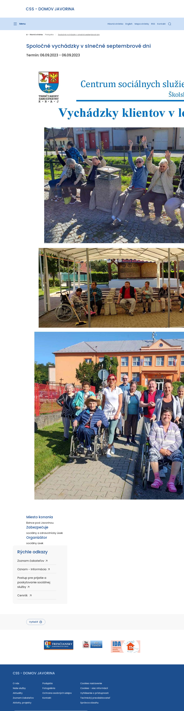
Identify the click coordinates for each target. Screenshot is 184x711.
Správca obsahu (89, 702)
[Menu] (19, 24)
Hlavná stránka (115, 23)
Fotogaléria (48, 688)
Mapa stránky (142, 23)
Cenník (22, 595)
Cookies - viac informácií (94, 688)
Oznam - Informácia (31, 569)
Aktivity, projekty (22, 702)
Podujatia (49, 35)
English (128, 23)
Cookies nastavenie (91, 683)
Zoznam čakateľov (30, 561)
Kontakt (161, 23)
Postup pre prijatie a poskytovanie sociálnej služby (33, 582)
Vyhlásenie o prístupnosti (94, 693)
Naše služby (19, 688)
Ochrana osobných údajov (57, 693)
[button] (169, 24)
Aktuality (18, 693)
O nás (16, 683)
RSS (153, 23)
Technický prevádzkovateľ (95, 697)
